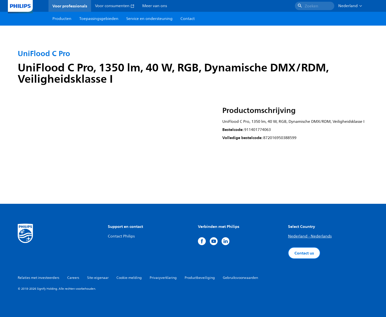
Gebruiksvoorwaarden (240, 278)
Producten (61, 19)
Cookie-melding (129, 278)
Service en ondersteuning (149, 19)
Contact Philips (121, 236)
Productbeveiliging (200, 278)
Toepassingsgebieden (98, 19)
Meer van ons (154, 6)
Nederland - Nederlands (310, 236)
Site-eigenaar (98, 278)
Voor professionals (69, 6)
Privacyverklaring (163, 278)
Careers (73, 278)
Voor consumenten (114, 6)
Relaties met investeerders (38, 278)
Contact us (304, 253)
